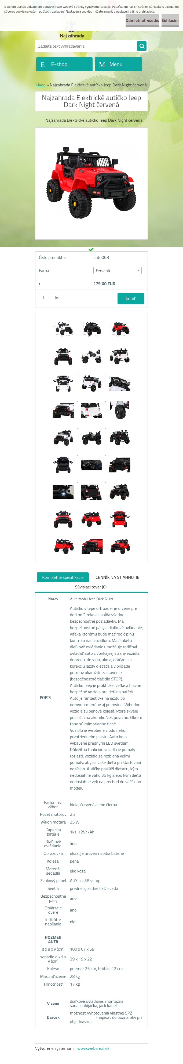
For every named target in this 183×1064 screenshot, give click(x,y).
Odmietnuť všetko (142, 20)
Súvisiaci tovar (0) (91, 587)
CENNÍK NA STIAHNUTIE (117, 577)
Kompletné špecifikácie (62, 577)
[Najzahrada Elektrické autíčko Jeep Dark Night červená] (64, 318)
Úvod (41, 85)
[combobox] (117, 270)
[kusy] (45, 297)
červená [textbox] (103, 270)
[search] (142, 46)
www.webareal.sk (93, 1048)
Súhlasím (170, 20)
